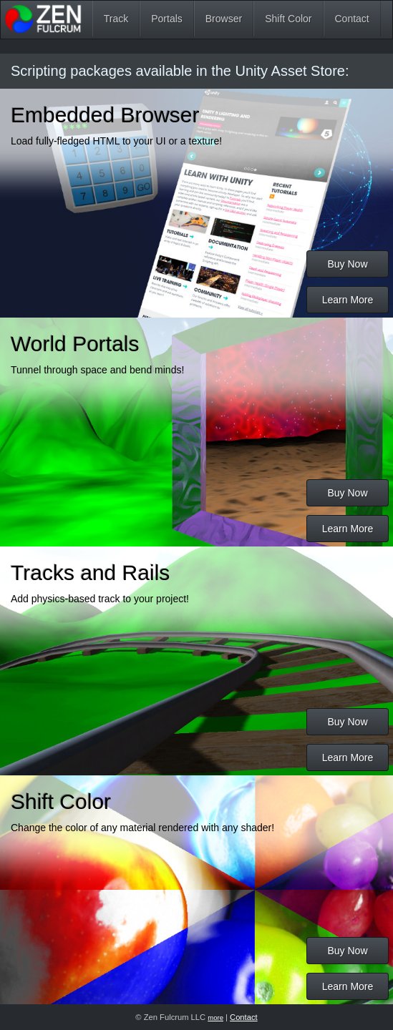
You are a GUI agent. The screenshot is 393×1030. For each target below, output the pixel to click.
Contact (352, 18)
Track (116, 18)
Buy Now (347, 264)
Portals (167, 18)
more (215, 1017)
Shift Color (288, 18)
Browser (223, 18)
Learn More (348, 299)
